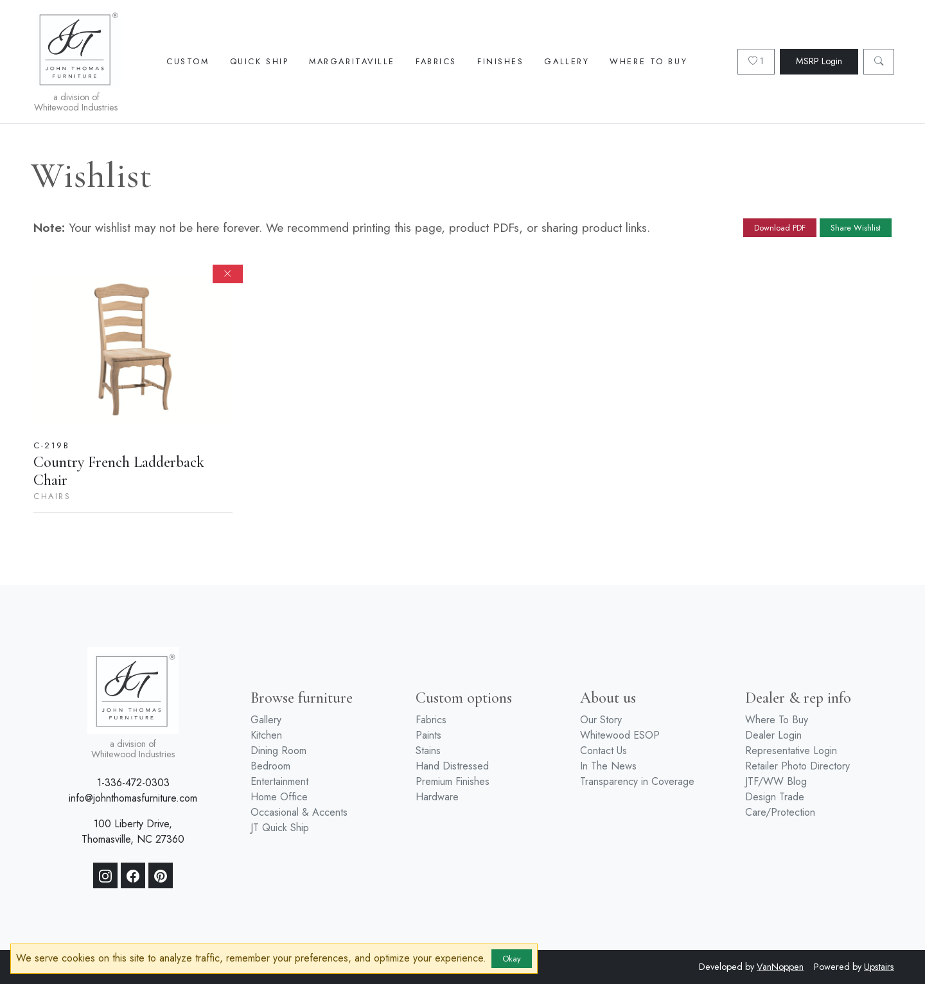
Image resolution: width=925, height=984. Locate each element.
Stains (428, 750)
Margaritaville (352, 61)
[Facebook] (133, 875)
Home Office (279, 796)
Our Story (601, 719)
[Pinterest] (160, 875)
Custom (187, 61)
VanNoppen (780, 966)
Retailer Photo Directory (797, 766)
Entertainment (279, 781)
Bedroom (270, 766)
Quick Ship (259, 61)
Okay (511, 959)
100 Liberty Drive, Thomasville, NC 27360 (133, 831)
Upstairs (879, 966)
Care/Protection (780, 812)
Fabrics (436, 61)
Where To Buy (648, 61)
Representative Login (791, 750)
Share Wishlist (856, 228)
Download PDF (780, 228)
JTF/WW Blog (776, 781)
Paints (428, 735)
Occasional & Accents (299, 812)
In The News (608, 766)
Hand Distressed (452, 766)
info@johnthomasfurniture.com (133, 798)
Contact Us (603, 750)
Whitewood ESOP (620, 735)
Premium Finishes (452, 781)
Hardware (437, 796)
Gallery (566, 61)
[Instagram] (105, 875)
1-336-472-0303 (133, 782)
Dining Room (278, 750)
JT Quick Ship (280, 827)
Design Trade (774, 796)
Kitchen (266, 735)
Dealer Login (773, 735)
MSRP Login (819, 61)
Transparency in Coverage (637, 781)
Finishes (500, 61)
